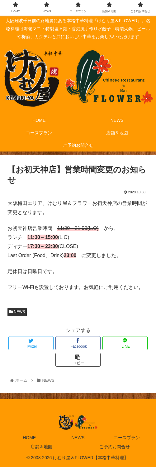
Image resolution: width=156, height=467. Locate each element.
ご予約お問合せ (114, 446)
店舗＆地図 (41, 446)
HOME (29, 437)
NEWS (17, 312)
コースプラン (127, 437)
